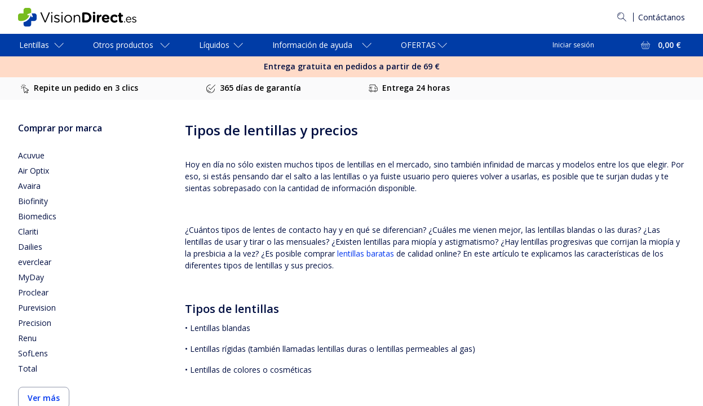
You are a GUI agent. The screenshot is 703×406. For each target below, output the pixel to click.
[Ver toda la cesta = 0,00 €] (660, 45)
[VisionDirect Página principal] (85, 17)
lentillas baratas (365, 253)
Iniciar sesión (573, 45)
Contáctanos (661, 17)
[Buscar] (622, 17)
